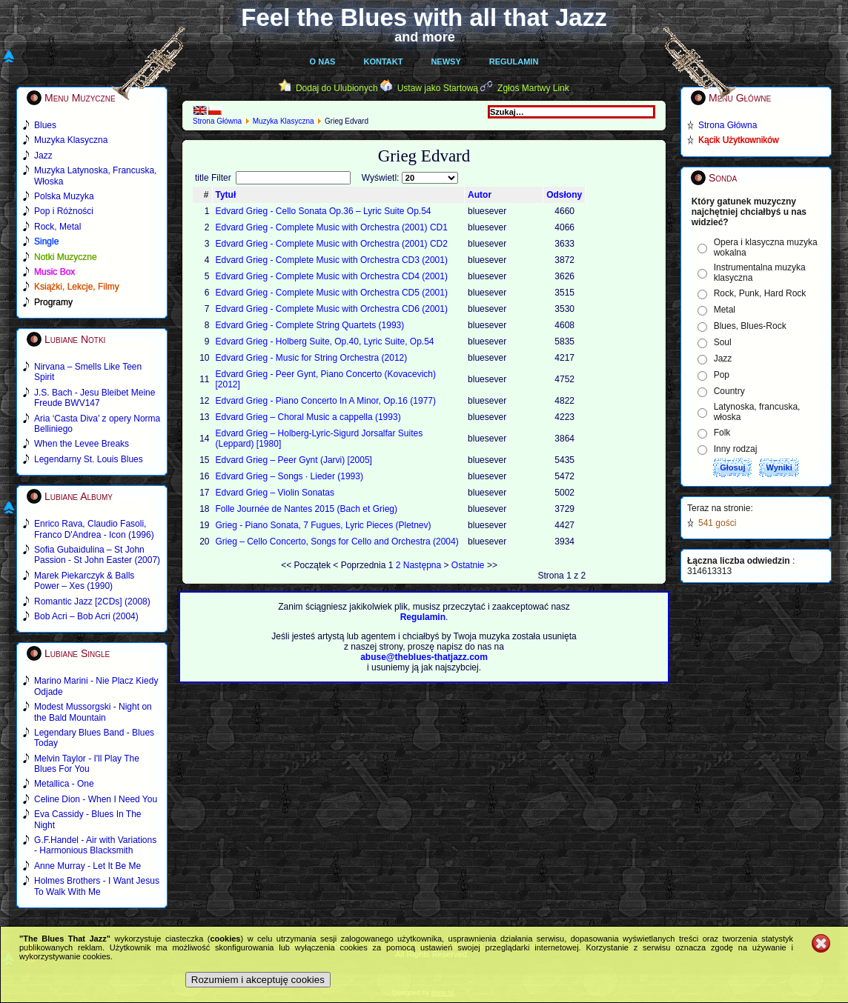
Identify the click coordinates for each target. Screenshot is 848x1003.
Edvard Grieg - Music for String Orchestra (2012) (312, 358)
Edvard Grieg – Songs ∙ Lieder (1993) (289, 476)
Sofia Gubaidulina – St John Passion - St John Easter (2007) (97, 554)
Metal (724, 309)
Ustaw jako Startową (437, 88)
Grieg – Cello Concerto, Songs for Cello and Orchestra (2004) (337, 541)
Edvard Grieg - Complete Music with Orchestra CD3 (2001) (332, 260)
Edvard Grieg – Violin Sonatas (275, 492)
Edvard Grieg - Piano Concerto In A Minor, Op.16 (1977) (326, 401)
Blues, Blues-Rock (750, 326)
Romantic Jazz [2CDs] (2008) (92, 601)
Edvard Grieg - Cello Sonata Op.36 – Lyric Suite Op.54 (323, 211)
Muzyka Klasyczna (283, 121)
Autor (479, 195)
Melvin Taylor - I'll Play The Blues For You (86, 763)
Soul (723, 342)
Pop (721, 375)
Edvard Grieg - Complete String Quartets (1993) (310, 325)
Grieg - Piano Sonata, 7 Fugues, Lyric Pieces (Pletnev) (323, 525)
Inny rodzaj (736, 449)
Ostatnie (468, 565)
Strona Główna (217, 121)
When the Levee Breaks (81, 444)
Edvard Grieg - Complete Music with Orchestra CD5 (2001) (332, 292)
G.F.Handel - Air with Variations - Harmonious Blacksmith (95, 845)
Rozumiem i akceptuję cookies (258, 979)
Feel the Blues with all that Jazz (423, 17)
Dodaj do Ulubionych (337, 88)
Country (729, 391)
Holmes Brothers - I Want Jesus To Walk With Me (96, 886)
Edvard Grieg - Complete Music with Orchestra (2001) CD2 (332, 244)
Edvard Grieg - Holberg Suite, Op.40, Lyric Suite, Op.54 (325, 341)
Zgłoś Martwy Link (533, 88)
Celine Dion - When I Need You (95, 799)
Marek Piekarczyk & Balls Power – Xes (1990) (84, 580)
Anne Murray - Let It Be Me (87, 866)
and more (424, 37)
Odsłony (564, 195)
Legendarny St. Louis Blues (88, 459)
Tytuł (226, 195)
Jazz (723, 358)
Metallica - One (64, 784)
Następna (422, 565)
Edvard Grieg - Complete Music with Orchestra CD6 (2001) (332, 309)
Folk (722, 432)
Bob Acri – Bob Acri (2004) (86, 616)
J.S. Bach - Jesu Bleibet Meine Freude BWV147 (94, 397)
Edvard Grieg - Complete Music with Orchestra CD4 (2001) (332, 276)
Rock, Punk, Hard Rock (760, 293)
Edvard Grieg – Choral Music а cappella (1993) (308, 417)
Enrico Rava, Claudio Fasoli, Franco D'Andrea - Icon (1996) (94, 529)
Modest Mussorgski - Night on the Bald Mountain (93, 712)
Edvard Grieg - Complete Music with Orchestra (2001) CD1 (332, 227)
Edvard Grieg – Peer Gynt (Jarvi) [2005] (294, 460)
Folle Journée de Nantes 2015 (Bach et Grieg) (306, 509)
